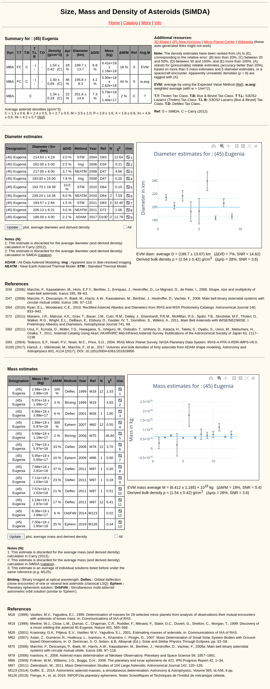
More (146, 23)
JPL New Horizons (186, 42)
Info (157, 23)
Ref (41, 117)
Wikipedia (245, 42)
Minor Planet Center (219, 42)
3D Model (162, 42)
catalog (44, 255)
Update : (13, 227)
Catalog (130, 23)
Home (114, 23)
